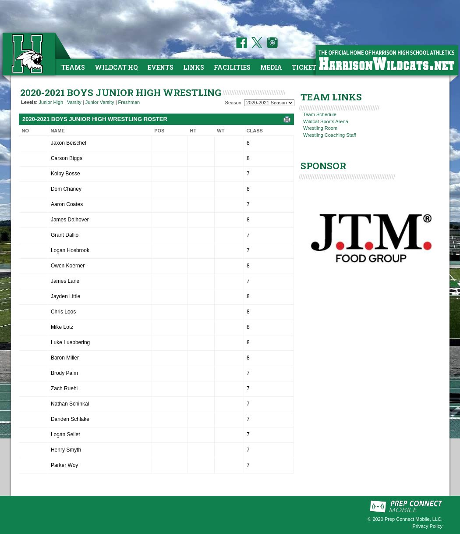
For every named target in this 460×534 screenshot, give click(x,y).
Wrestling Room (320, 128)
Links (193, 67)
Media (271, 67)
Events (160, 67)
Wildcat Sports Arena (325, 121)
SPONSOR (323, 166)
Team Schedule (319, 114)
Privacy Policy (427, 526)
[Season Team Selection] (269, 102)
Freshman (129, 102)
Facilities (232, 67)
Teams (73, 67)
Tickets (306, 67)
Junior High (51, 102)
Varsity (74, 102)
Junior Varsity (99, 102)
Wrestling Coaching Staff (329, 135)
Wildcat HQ (116, 67)
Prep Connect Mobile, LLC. (413, 519)
